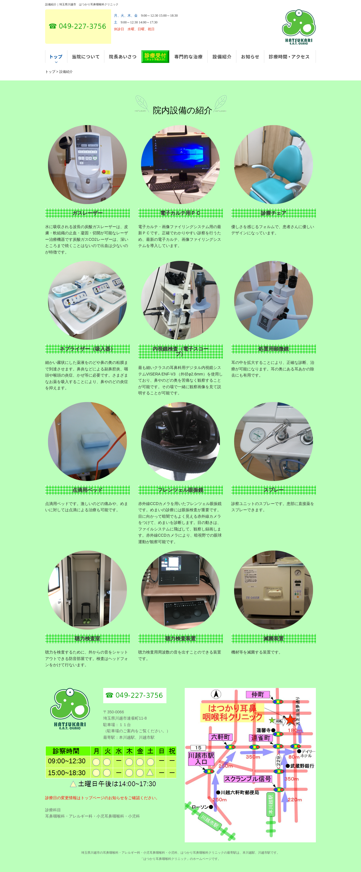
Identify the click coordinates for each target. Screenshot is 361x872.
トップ (50, 72)
